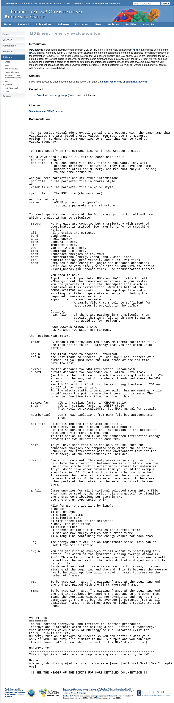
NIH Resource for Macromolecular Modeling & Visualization (37, 4)
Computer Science (102, 691)
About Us (148, 24)
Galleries (113, 24)
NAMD (7, 62)
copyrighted (95, 696)
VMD (7, 65)
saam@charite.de (112, 81)
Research (23, 24)
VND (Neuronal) (11, 88)
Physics (90, 691)
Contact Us (67, 696)
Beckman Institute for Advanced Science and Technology (85, 689)
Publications (43, 24)
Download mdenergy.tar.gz (52, 95)
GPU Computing (11, 69)
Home (7, 24)
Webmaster (111, 696)
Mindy (136, 49)
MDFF (7, 81)
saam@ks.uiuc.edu (137, 81)
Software (63, 24)
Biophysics (117, 691)
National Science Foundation (74, 691)
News (98, 24)
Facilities (131, 24)
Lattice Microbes (12, 72)
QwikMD (8, 84)
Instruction (81, 24)
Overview (7, 40)
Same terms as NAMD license (46, 111)
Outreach (7, 96)
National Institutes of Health (120, 689)
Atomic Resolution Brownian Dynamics (13, 77)
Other (7, 91)
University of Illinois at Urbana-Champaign (97, 4)
